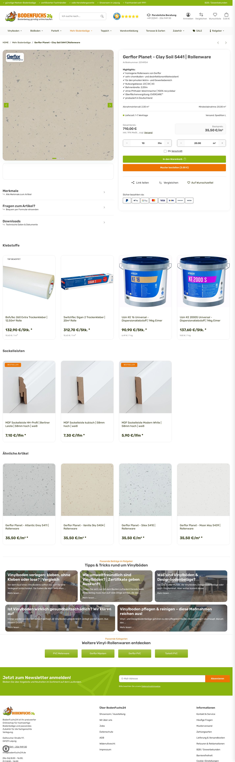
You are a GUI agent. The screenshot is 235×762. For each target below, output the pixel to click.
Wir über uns (105, 720)
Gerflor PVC (135, 653)
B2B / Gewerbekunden (216, 2)
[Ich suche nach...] (78, 16)
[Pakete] (143, 143)
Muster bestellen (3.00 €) (174, 167)
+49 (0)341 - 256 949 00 (15, 747)
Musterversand (204, 726)
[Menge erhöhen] (168, 143)
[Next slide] (110, 105)
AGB (101, 737)
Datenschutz (106, 731)
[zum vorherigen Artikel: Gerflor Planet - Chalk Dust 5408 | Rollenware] (218, 42)
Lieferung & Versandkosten (210, 737)
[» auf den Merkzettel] (201, 182)
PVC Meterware (61, 653)
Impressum (105, 749)
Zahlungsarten (204, 731)
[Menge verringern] (127, 143)
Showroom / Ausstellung (112, 714)
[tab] (54, 158)
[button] (188, 16)
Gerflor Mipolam (98, 653)
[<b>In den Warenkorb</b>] (5, 48)
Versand (148, 132)
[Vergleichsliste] (201, 16)
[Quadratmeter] (198, 143)
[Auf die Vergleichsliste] (169, 182)
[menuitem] (15, 31)
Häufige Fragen (204, 720)
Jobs (102, 726)
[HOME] (29, 16)
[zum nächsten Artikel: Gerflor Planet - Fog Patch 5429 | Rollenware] (226, 42)
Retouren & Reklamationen (210, 743)
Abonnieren (217, 678)
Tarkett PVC (171, 653)
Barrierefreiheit (204, 755)
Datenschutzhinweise (150, 686)
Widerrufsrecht (107, 743)
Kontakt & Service (205, 714)
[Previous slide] (6, 105)
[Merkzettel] (215, 16)
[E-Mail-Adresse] (162, 678)
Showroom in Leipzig (109, 2)
